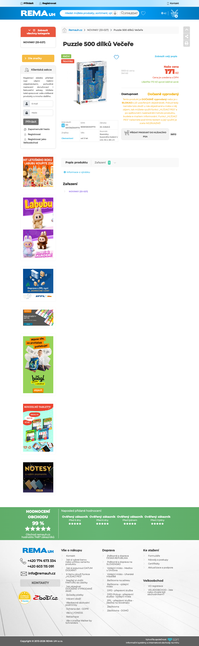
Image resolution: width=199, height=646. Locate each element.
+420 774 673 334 (42, 561)
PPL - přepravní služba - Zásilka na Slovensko (119, 601)
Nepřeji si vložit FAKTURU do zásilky (76, 581)
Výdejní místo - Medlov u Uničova (119, 569)
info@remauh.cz (41, 573)
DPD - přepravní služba (120, 590)
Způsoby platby (74, 594)
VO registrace (155, 586)
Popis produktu (76, 162)
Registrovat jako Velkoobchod (34, 141)
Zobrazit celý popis (166, 56)
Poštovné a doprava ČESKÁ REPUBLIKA (117, 556)
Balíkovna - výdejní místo (117, 585)
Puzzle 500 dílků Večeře (128, 30)
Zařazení (105, 163)
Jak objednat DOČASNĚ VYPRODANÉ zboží (78, 588)
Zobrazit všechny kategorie (38, 32)
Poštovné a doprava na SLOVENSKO (119, 563)
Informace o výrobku (77, 172)
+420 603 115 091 (38, 566)
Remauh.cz (72, 30)
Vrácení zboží (73, 598)
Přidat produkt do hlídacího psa (145, 134)
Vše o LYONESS (74, 612)
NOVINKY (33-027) (98, 30)
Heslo (34, 113)
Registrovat (32, 134)
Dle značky (35, 58)
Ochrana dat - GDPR (77, 608)
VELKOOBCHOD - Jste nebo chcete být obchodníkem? (160, 592)
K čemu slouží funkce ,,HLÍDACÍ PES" (77, 575)
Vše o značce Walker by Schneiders (78, 621)
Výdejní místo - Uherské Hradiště (120, 575)
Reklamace (72, 616)
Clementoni (67, 138)
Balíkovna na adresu (118, 580)
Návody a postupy (158, 559)
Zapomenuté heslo (37, 129)
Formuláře (154, 555)
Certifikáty (154, 563)
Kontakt (70, 555)
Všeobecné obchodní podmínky (77, 603)
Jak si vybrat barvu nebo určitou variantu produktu (77, 561)
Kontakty (40, 583)
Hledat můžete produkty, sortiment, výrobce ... (91, 13)
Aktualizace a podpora (160, 567)
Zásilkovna (113, 606)
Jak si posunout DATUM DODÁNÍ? (78, 569)
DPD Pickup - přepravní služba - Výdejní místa (119, 595)
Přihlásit (30, 121)
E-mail (35, 104)
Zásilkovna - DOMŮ (117, 610)
